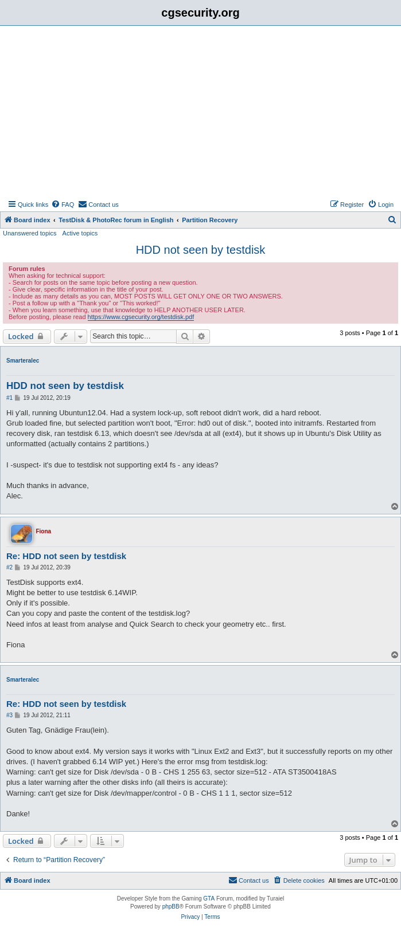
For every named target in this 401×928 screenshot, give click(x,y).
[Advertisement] (200, 112)
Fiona (43, 531)
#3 (9, 715)
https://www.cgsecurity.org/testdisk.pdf (141, 316)
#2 (9, 567)
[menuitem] (62, 204)
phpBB (171, 906)
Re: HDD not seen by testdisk (66, 556)
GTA (209, 898)
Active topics (80, 233)
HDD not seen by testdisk (201, 249)
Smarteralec (22, 360)
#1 (9, 398)
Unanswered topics (30, 233)
